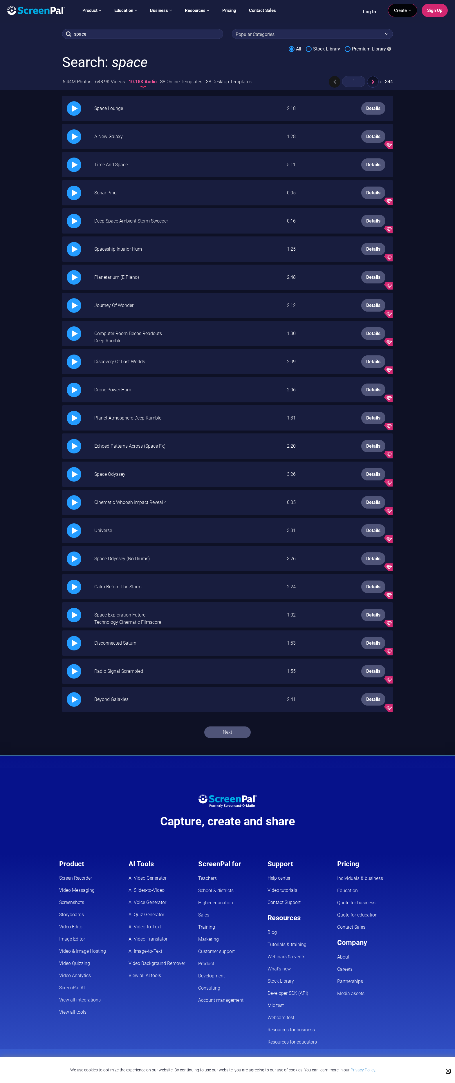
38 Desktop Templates (229, 81)
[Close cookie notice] (448, 1071)
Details (373, 108)
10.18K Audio (143, 81)
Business (161, 10)
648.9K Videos (110, 81)
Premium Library (369, 49)
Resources (197, 10)
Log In (369, 12)
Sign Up (434, 10)
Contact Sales (262, 10)
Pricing (229, 10)
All (298, 49)
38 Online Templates (181, 81)
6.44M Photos (77, 81)
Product (92, 10)
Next (227, 732)
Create (402, 10)
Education (125, 10)
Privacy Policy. (363, 1070)
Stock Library (326, 49)
